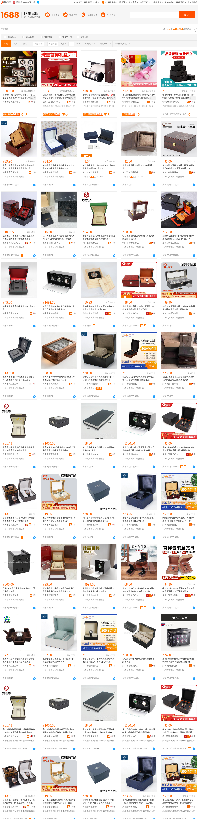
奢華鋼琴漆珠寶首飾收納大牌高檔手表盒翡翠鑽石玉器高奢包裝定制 (178, 237)
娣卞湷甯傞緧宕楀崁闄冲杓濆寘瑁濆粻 (171, 807)
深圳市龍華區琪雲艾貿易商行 (52, 243)
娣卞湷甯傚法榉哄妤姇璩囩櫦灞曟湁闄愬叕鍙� (52, 736)
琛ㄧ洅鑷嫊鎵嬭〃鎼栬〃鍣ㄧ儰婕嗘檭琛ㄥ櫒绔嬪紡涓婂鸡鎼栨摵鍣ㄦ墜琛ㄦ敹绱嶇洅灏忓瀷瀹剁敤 (138, 731)
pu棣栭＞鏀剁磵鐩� (91, 106)
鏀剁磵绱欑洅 (61, 106)
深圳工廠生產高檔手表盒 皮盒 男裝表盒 (19, 308)
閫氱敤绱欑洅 (48, 106)
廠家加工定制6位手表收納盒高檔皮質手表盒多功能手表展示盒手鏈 (59, 449)
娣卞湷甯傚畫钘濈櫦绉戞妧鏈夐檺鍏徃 (171, 102)
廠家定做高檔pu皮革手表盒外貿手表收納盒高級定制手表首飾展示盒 (98, 660)
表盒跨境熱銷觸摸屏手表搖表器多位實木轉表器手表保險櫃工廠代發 (178, 660)
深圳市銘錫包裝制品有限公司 (12, 384)
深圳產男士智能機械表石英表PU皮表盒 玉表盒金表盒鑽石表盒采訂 (98, 519)
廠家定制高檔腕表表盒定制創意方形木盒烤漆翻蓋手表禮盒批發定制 (178, 449)
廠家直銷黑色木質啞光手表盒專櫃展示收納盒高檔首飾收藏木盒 (18, 449)
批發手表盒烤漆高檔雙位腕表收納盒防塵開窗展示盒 (138, 237)
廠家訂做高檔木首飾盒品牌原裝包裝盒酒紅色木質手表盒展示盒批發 (18, 167)
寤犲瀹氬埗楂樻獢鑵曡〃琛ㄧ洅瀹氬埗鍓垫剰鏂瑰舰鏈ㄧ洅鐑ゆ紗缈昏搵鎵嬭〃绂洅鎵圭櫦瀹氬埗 (178, 731)
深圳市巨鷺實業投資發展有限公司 (131, 243)
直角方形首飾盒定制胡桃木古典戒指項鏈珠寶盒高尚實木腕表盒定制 (138, 589)
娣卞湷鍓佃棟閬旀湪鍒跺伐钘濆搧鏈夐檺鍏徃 (12, 736)
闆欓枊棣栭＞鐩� (130, 106)
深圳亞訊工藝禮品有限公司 (131, 172)
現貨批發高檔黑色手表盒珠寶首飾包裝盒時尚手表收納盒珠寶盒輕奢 (98, 378)
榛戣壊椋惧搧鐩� (187, 106)
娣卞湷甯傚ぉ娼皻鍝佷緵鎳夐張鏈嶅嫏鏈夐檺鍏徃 (131, 736)
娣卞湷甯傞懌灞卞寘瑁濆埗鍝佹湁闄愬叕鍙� (91, 736)
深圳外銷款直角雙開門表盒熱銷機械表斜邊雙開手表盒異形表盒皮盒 (18, 660)
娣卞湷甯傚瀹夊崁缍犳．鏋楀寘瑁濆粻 (131, 807)
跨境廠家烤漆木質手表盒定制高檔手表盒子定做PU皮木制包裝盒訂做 (178, 519)
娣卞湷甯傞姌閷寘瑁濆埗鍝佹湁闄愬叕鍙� (91, 807)
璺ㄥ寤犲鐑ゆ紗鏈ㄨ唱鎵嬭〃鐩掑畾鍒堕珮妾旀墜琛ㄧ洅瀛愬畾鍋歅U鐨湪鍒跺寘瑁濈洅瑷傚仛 (178, 801)
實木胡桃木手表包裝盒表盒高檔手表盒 (138, 167)
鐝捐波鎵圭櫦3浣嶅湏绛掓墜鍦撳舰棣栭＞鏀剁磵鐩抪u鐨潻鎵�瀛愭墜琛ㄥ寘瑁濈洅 (98, 96)
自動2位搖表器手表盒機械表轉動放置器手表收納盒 (19, 589)
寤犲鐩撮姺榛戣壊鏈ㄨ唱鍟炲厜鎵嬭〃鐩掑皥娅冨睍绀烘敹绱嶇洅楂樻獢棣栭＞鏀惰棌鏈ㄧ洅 (19, 731)
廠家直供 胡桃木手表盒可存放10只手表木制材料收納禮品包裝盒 (59, 378)
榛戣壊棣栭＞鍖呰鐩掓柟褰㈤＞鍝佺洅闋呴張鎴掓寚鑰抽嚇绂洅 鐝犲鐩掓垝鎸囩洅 (178, 96)
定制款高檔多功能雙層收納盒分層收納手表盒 (138, 660)
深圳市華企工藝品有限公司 (52, 172)
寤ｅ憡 (33, 98)
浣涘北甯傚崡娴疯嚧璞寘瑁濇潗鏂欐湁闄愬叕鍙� (52, 102)
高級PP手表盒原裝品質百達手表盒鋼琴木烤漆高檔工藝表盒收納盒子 (178, 378)
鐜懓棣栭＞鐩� (146, 106)
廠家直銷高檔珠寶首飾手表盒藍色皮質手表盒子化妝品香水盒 (138, 519)
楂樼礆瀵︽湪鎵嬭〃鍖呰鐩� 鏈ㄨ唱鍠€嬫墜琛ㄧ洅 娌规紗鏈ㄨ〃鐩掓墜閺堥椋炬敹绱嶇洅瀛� (19, 801)
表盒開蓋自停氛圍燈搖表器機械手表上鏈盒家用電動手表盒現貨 (98, 589)
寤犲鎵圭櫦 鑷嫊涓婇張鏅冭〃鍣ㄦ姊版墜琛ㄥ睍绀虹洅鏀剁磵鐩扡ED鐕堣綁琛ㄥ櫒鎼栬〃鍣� (19, 96)
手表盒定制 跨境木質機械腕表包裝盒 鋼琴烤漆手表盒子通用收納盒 (178, 589)
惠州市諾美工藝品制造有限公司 (171, 243)
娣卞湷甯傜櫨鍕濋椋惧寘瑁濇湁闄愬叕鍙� (171, 736)
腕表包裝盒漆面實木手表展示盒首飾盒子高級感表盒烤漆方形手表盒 (178, 167)
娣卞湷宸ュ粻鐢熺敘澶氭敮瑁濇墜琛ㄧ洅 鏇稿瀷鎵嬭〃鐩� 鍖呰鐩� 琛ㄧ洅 (98, 731)
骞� (33, 102)
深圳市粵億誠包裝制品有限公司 (171, 313)
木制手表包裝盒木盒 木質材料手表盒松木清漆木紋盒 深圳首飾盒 (98, 308)
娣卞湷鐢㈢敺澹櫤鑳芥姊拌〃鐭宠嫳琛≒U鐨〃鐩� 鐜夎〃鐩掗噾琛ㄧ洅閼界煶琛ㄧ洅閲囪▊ (98, 801)
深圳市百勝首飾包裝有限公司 (131, 313)
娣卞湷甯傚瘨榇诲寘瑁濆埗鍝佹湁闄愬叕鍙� (12, 807)
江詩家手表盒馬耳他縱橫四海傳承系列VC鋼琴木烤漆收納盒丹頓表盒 (58, 237)
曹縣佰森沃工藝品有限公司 (91, 313)
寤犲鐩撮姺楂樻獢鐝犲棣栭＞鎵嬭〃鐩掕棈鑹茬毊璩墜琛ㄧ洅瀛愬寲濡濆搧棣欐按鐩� (138, 801)
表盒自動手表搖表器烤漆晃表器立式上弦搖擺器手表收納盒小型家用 (138, 449)
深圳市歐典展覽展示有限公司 (52, 384)
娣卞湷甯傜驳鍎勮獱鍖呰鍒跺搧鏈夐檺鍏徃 (52, 807)
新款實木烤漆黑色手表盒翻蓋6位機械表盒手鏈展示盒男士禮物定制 (178, 308)
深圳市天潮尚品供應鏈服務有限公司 (52, 313)
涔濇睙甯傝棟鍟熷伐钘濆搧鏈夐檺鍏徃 (12, 102)
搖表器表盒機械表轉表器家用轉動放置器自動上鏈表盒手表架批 (58, 308)
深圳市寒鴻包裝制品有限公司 (12, 243)
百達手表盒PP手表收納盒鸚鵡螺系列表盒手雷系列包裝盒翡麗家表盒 (58, 589)
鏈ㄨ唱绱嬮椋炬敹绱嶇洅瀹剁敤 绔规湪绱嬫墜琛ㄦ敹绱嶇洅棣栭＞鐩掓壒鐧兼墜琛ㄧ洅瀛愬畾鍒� (59, 801)
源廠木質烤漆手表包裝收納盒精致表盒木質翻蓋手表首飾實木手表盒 (18, 237)
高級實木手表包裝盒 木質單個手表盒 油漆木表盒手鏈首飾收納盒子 (19, 519)
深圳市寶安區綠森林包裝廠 (12, 172)
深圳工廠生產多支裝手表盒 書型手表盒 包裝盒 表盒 (98, 449)
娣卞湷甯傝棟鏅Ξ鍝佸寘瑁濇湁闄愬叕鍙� (131, 102)
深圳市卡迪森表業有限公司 (91, 172)
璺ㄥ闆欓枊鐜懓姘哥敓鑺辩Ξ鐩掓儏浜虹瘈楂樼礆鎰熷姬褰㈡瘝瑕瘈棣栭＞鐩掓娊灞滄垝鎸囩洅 (138, 96)
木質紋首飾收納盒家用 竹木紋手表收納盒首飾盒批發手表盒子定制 (59, 519)
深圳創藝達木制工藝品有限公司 (91, 243)
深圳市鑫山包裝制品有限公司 (12, 313)
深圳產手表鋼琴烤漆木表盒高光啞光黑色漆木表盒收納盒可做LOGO (18, 378)
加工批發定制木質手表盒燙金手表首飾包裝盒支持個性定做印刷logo (138, 378)
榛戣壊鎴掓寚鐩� (170, 106)
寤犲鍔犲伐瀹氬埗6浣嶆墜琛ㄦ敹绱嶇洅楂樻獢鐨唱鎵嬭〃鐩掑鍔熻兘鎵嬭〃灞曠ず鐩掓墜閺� (58, 731)
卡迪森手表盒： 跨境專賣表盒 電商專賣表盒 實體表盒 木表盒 (98, 167)
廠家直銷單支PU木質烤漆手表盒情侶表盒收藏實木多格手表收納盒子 (98, 237)
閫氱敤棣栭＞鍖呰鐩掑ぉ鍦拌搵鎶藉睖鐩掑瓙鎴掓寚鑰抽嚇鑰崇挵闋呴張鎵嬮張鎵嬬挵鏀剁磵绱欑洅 (59, 96)
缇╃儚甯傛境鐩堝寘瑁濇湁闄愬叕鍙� (91, 102)
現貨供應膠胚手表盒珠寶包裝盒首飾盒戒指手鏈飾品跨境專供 (58, 660)
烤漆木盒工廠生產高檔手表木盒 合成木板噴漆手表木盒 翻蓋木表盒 (59, 167)
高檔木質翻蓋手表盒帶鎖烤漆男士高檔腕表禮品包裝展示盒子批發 (138, 308)
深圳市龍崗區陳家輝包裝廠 (171, 172)
